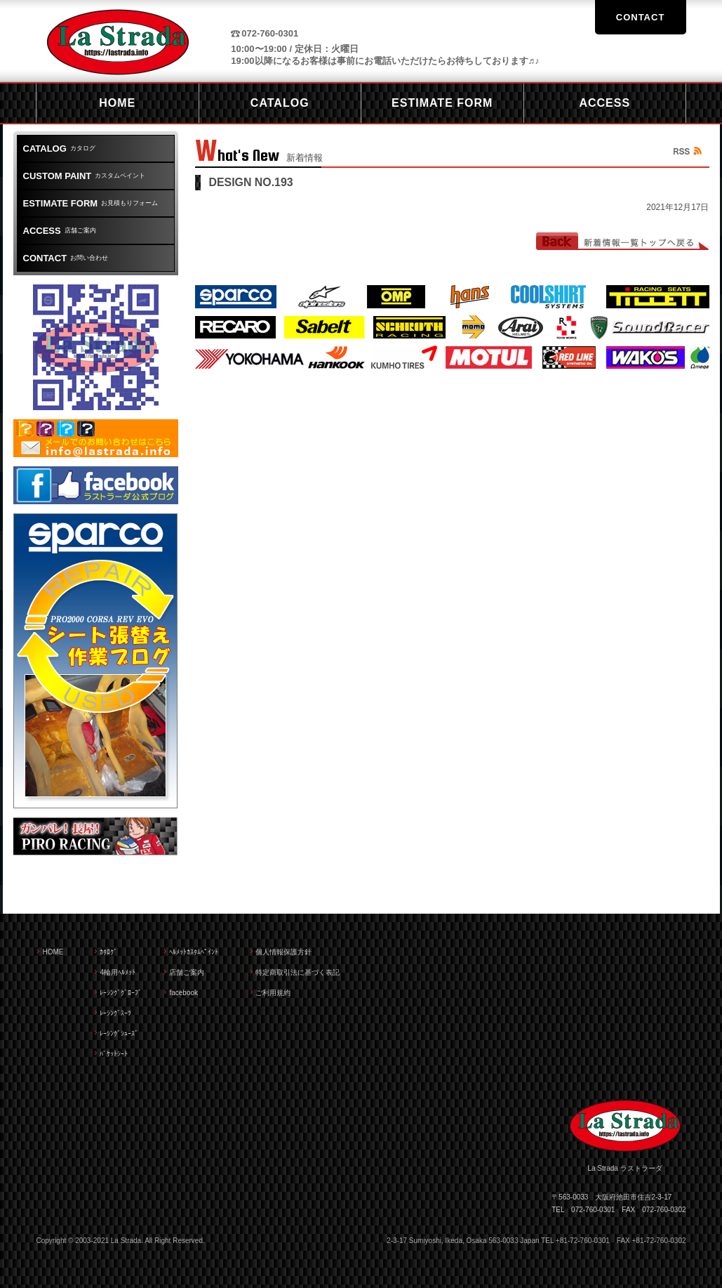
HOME (52, 952)
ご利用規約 (272, 993)
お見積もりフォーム (91, 203)
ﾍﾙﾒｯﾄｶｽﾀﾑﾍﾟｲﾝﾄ (193, 952)
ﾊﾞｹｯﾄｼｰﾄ (114, 1054)
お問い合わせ (66, 258)
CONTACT (640, 17)
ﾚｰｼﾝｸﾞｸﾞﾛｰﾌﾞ (121, 993)
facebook (183, 993)
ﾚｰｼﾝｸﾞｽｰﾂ (115, 1013)
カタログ (59, 149)
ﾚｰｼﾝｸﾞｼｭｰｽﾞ (119, 1033)
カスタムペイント (84, 176)
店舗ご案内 (59, 231)
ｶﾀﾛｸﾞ (108, 952)
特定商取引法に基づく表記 (297, 972)
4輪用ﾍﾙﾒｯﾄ (117, 972)
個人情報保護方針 (283, 952)
